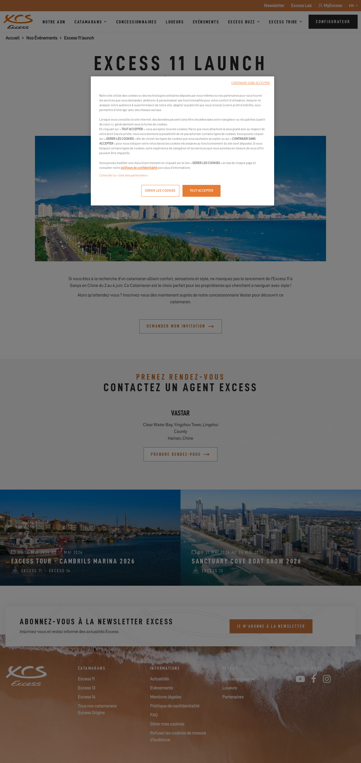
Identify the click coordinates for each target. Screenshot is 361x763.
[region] (182, 140)
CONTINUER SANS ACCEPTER (250, 83)
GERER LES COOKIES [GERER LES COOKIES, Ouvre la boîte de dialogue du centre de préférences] (160, 190)
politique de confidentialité (139, 167)
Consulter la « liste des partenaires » (123, 175)
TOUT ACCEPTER (201, 190)
